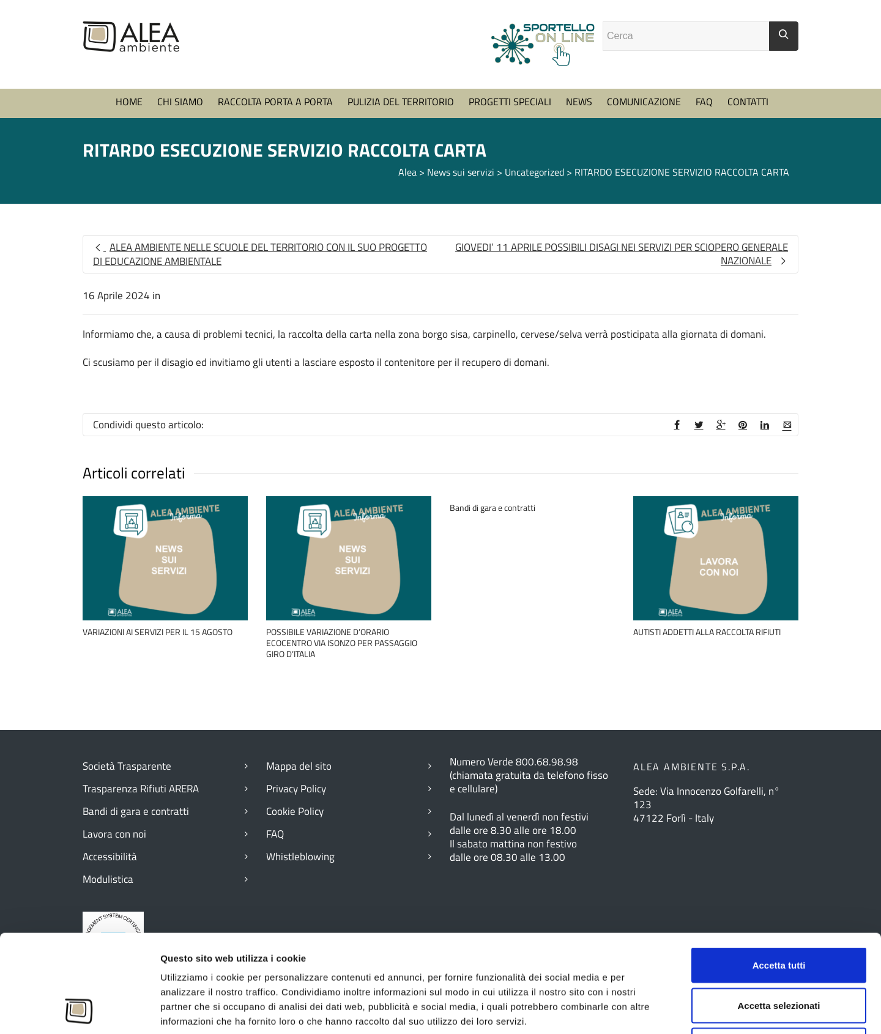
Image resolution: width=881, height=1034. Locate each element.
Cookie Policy (295, 811)
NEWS (579, 101)
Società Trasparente (127, 766)
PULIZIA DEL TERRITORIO (401, 101)
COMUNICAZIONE (644, 101)
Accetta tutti (779, 873)
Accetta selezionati (778, 914)
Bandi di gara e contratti (492, 507)
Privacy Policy (296, 789)
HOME (129, 101)
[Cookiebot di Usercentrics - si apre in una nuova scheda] (79, 1010)
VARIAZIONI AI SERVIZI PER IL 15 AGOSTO (157, 631)
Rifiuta (779, 953)
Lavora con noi (114, 834)
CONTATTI (747, 101)
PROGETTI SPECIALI (510, 101)
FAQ (704, 101)
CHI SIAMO (180, 101)
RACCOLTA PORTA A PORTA (275, 101)
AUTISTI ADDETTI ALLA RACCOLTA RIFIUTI (707, 631)
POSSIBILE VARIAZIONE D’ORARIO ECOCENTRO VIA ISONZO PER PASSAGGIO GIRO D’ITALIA (341, 642)
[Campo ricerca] (686, 36)
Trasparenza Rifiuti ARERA (141, 789)
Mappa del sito (299, 766)
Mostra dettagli (672, 1010)
